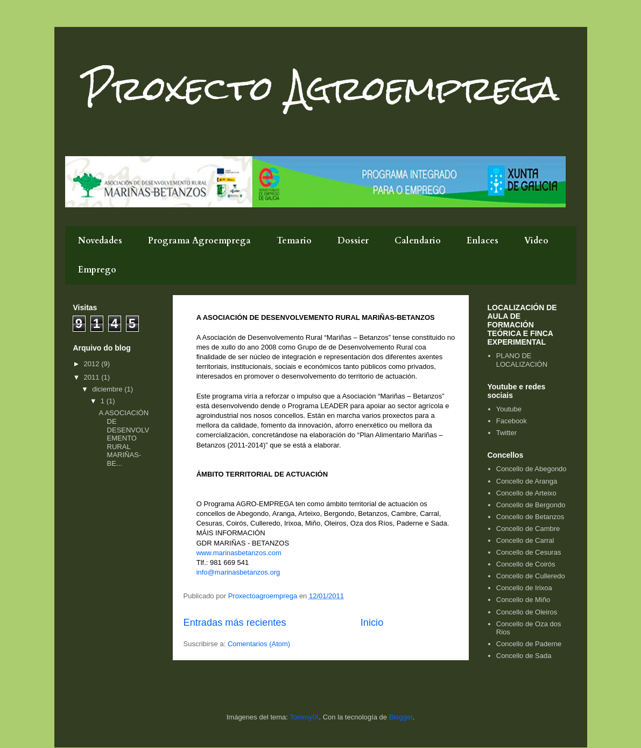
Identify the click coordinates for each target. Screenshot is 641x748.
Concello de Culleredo (530, 576)
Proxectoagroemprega (263, 596)
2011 (93, 377)
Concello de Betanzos (530, 517)
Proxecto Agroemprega (320, 88)
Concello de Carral (525, 540)
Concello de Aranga (526, 481)
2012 (93, 364)
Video (536, 241)
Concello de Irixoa (524, 588)
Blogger (401, 717)
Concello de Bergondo (531, 505)
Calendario (418, 241)
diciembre (108, 389)
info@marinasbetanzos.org (238, 572)
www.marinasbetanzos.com (238, 553)
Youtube (509, 409)
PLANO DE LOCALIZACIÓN (521, 360)
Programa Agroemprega (199, 241)
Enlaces (482, 241)
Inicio (372, 622)
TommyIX (304, 717)
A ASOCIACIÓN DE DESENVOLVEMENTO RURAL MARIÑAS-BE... (124, 438)
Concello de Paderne (528, 644)
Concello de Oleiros (526, 612)
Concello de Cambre (528, 529)
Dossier (353, 241)
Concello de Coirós (525, 564)
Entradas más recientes (235, 622)
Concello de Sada (524, 656)
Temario (294, 241)
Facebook (511, 421)
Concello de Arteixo (526, 493)
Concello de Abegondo (531, 469)
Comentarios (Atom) (259, 644)
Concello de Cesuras (528, 552)
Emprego (97, 270)
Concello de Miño (523, 600)
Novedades (100, 241)
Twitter (506, 433)
